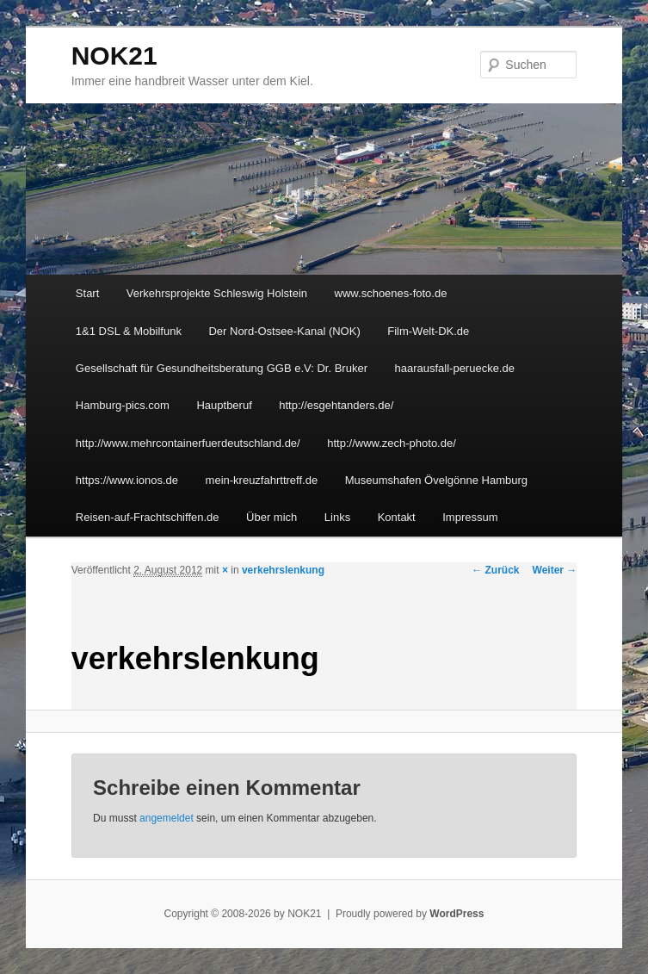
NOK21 (114, 55)
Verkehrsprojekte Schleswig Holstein (217, 293)
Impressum (469, 517)
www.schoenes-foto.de (391, 293)
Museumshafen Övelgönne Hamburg (436, 480)
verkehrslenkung (283, 570)
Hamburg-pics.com (123, 405)
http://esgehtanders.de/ (336, 405)
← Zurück (495, 570)
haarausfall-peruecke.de (454, 368)
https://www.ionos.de (127, 480)
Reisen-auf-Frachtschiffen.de (147, 517)
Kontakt (397, 517)
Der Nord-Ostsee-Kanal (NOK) (284, 331)
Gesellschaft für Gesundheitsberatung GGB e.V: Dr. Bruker (221, 368)
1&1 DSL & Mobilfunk (129, 331)
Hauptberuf (223, 405)
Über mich (271, 517)
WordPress (456, 914)
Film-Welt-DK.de (428, 331)
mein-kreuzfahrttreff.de (262, 480)
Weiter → (555, 570)
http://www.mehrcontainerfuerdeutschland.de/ (188, 443)
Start (87, 293)
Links (337, 517)
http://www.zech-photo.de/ (391, 443)
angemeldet (166, 818)
